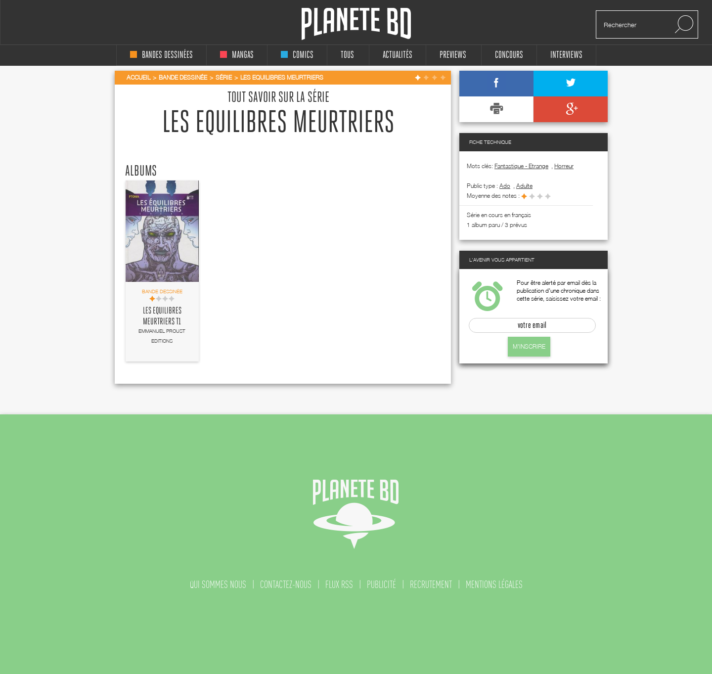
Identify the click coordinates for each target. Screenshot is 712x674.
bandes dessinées (161, 55)
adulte (524, 185)
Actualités (397, 55)
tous (347, 55)
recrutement (431, 584)
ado (504, 185)
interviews (566, 55)
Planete (356, 24)
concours (509, 55)
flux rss (339, 584)
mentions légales (494, 584)
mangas (237, 55)
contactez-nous (286, 584)
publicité (381, 584)
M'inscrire (529, 346)
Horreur (564, 166)
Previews (453, 55)
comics (297, 55)
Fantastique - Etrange (521, 166)
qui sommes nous (218, 584)
